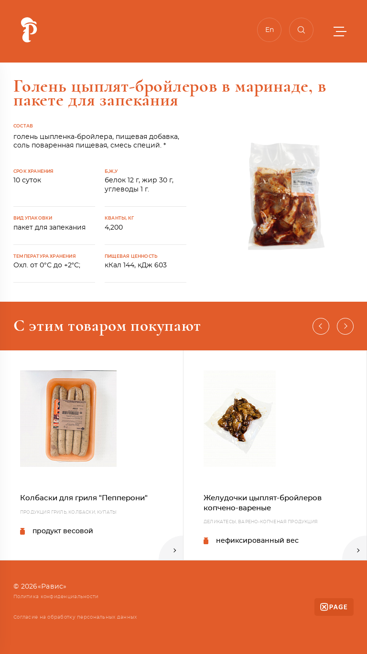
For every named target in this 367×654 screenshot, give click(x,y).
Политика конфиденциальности (56, 596)
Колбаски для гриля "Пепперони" (84, 498)
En (269, 30)
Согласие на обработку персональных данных (75, 617)
